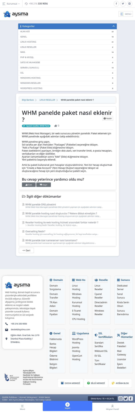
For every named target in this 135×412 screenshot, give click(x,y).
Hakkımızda (55, 339)
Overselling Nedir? (67, 232)
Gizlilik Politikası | (10, 397)
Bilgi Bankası (28, 100)
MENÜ (125, 14)
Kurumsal (11, 3)
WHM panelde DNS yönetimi (67, 206)
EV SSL (98, 355)
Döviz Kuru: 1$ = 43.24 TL (102, 398)
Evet (29, 184)
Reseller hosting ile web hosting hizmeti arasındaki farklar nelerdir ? (67, 224)
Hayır (43, 184)
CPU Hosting (78, 319)
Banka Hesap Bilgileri (53, 347)
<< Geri (26, 250)
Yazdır (108, 118)
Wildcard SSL (101, 351)
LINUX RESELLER (47, 100)
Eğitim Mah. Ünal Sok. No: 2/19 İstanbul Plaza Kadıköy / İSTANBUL (25, 339)
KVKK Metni (44, 397)
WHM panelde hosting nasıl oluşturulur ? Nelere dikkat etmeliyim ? (67, 214)
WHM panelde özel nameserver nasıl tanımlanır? (67, 241)
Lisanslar (121, 359)
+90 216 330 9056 (19, 323)
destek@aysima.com (20, 329)
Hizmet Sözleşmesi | (29, 397)
